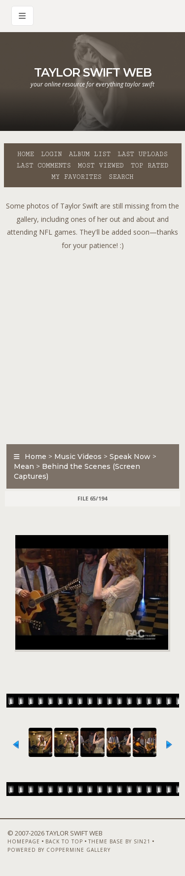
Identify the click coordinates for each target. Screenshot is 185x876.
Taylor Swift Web (92, 72)
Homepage (23, 841)
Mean (24, 466)
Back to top (64, 841)
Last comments (44, 165)
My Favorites (76, 177)
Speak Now (130, 456)
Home (25, 154)
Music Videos (78, 456)
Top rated (149, 165)
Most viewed (101, 165)
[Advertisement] (92, 344)
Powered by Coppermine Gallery (59, 849)
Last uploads (142, 154)
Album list (90, 154)
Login (51, 154)
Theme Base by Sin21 (119, 841)
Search (121, 177)
